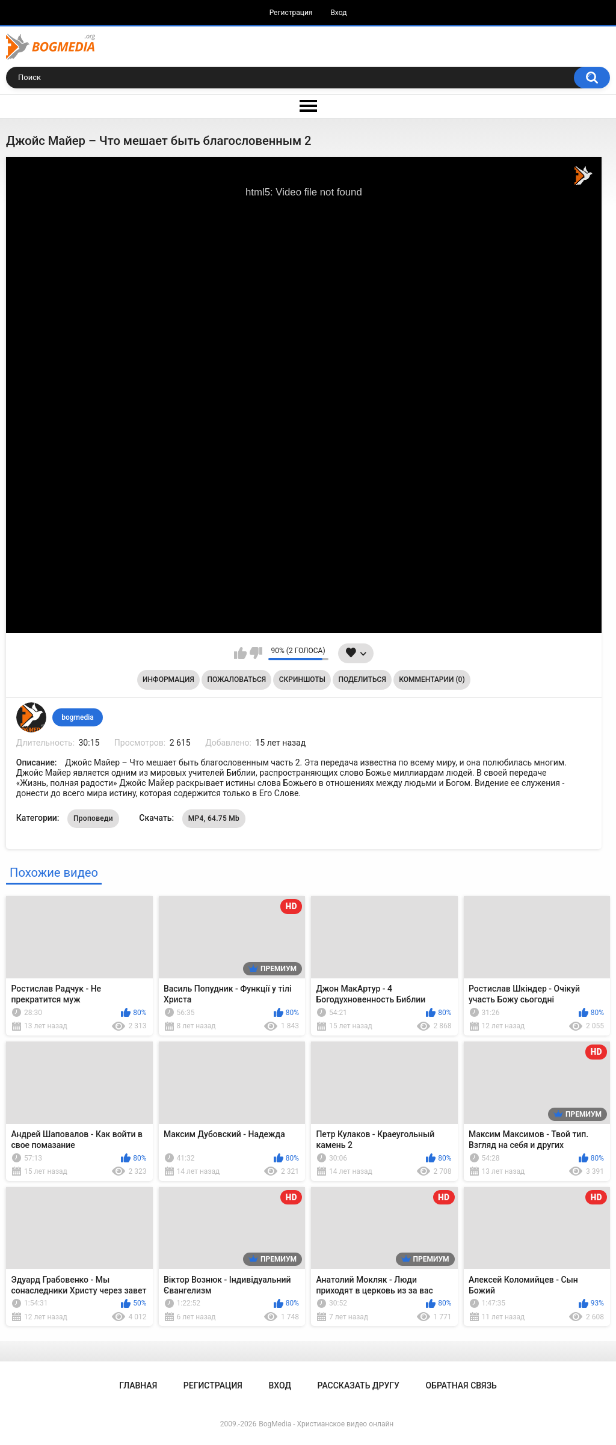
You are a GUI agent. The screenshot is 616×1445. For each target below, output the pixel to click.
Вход (338, 12)
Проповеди (93, 818)
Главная (138, 1385)
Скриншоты (302, 679)
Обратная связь (460, 1385)
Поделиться (362, 679)
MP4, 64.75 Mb (213, 818)
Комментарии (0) (431, 679)
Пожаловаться (236, 679)
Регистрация (291, 12)
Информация (168, 679)
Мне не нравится (256, 653)
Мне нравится (240, 653)
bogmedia (77, 717)
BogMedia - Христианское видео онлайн (326, 1424)
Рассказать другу (358, 1385)
